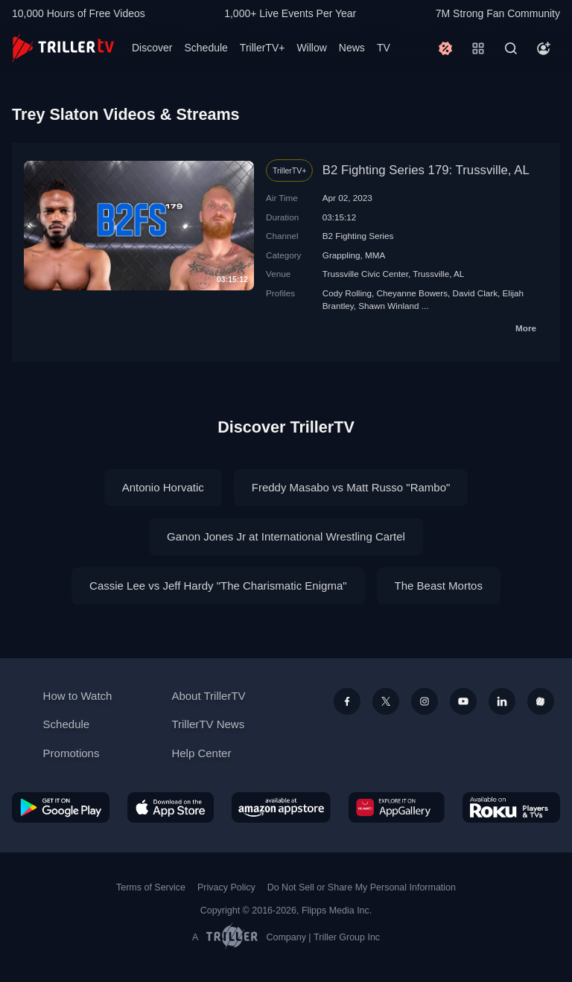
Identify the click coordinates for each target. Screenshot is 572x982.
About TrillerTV (208, 695)
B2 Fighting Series (358, 235)
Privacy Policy (226, 887)
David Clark (475, 293)
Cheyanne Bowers (412, 293)
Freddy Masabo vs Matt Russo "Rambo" (351, 487)
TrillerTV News (207, 724)
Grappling (341, 255)
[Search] (511, 48)
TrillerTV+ (262, 48)
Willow (311, 48)
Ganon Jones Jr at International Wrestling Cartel (286, 536)
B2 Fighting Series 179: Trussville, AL (426, 170)
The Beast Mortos (439, 585)
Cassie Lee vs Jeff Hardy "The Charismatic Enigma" (218, 585)
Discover (152, 48)
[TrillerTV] (63, 48)
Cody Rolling (347, 293)
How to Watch (77, 695)
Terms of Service (150, 887)
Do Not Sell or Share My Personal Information (361, 887)
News (352, 48)
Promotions (71, 753)
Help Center (201, 753)
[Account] (543, 48)
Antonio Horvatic (163, 487)
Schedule (205, 48)
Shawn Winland (388, 305)
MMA (375, 255)
